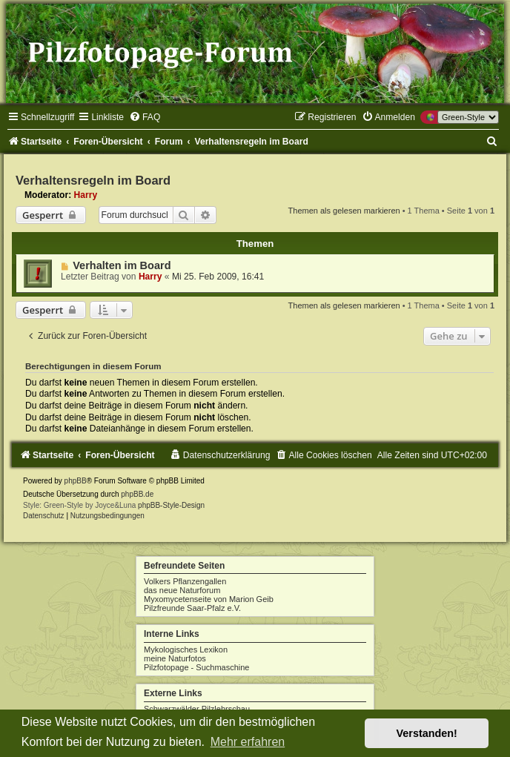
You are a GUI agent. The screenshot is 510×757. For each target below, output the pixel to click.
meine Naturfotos (175, 658)
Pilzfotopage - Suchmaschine (196, 667)
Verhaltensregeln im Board (93, 180)
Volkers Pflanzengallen (185, 581)
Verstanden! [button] (427, 733)
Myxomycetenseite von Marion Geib (209, 599)
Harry (86, 195)
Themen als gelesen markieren (344, 210)
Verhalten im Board (121, 265)
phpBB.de (137, 494)
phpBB (75, 481)
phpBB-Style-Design (171, 505)
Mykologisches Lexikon (186, 649)
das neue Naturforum (182, 590)
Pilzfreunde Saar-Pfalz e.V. (192, 608)
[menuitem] (144, 117)
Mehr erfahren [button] (248, 741)
